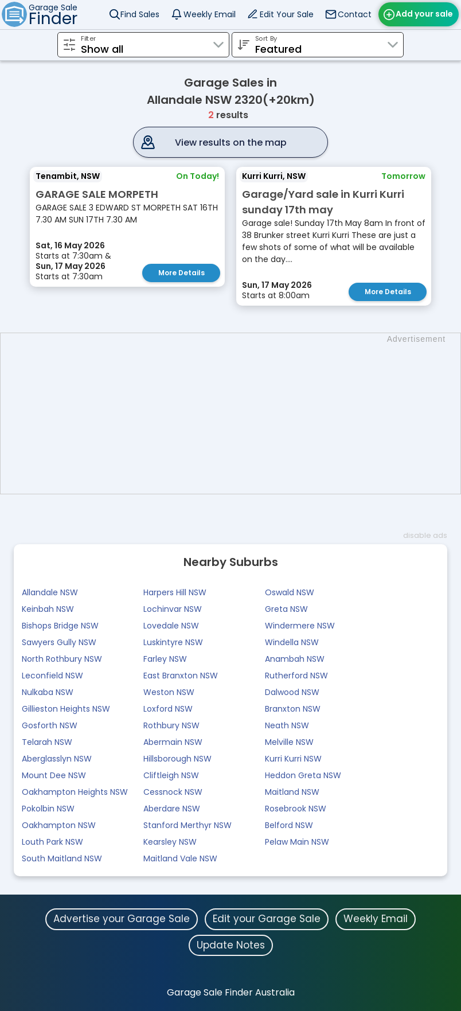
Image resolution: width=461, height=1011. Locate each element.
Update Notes (231, 945)
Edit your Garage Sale (267, 919)
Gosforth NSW (49, 725)
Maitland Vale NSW (180, 858)
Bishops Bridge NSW (60, 625)
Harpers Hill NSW (174, 592)
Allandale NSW (50, 592)
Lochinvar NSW (172, 609)
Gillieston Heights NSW (66, 709)
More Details (181, 273)
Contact (355, 14)
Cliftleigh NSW (171, 775)
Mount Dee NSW (54, 775)
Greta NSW (286, 609)
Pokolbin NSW (48, 808)
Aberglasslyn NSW (57, 758)
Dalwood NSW (292, 692)
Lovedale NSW (171, 625)
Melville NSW (289, 742)
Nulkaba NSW (47, 692)
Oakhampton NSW (59, 825)
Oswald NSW (289, 592)
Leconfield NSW (52, 675)
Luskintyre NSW (173, 642)
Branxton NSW (293, 709)
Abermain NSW (172, 742)
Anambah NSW (295, 659)
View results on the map (231, 142)
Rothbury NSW (171, 725)
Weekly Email (209, 14)
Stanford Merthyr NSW (187, 825)
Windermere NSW (300, 625)
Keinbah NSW (48, 609)
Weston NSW (168, 692)
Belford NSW (289, 825)
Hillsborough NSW (177, 758)
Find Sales (139, 14)
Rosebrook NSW (295, 808)
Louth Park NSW (52, 842)
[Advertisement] (236, 413)
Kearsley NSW (170, 842)
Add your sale (424, 13)
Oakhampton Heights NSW (75, 792)
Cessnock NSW (172, 792)
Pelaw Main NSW (297, 842)
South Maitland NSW (62, 858)
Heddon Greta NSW (303, 775)
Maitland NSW (292, 792)
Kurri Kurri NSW (293, 758)
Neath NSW (287, 725)
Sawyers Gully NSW (59, 642)
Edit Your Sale (287, 14)
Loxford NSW (168, 709)
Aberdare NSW (171, 808)
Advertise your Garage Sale (121, 919)
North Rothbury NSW (62, 659)
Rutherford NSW (296, 675)
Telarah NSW (47, 742)
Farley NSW (165, 659)
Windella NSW (292, 642)
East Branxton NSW (180, 675)
